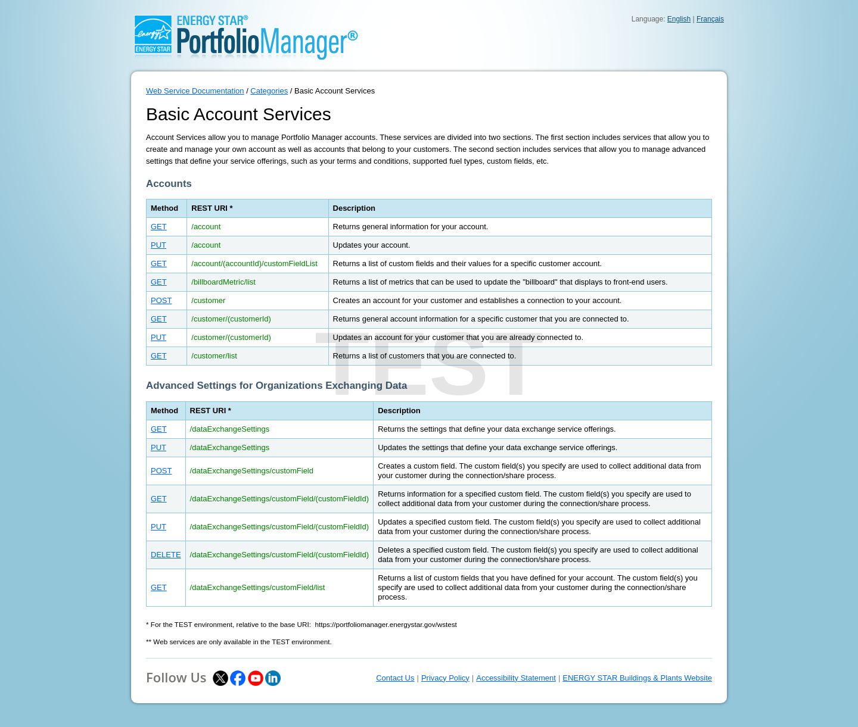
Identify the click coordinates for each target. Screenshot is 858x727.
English (679, 19)
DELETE (166, 554)
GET (159, 226)
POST (161, 300)
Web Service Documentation (195, 90)
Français (710, 19)
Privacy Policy (445, 677)
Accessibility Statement (516, 677)
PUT (158, 245)
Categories (269, 90)
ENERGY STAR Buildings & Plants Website (637, 677)
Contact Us (395, 677)
